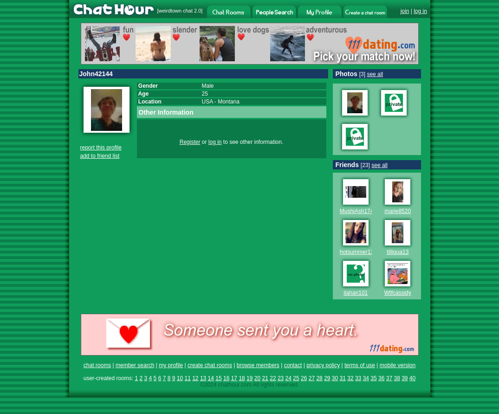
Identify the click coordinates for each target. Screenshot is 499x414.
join (405, 11)
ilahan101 (355, 293)
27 (312, 378)
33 (358, 378)
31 (343, 378)
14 (211, 378)
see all (375, 74)
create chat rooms (210, 365)
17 (234, 378)
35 (373, 378)
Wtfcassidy (397, 293)
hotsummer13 (357, 252)
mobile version (397, 365)
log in (420, 11)
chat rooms (97, 365)
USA (207, 101)
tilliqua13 (397, 252)
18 (242, 378)
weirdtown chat (176, 10)
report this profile (101, 147)
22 (273, 378)
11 (187, 378)
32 (350, 378)
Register (190, 142)
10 (180, 378)
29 (327, 378)
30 (335, 378)
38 (397, 378)
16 (226, 378)
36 (381, 378)
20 (257, 378)
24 (288, 378)
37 (389, 378)
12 (195, 378)
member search (135, 365)
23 (281, 378)
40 (412, 378)
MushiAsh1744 (358, 211)
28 (319, 378)
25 (296, 378)
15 (218, 378)
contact (293, 365)
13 (203, 378)
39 (405, 378)
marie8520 (397, 211)
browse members (258, 365)
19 (249, 378)
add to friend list (100, 156)
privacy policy (323, 365)
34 (366, 378)
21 (265, 378)
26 (304, 378)
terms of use (359, 365)
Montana (229, 101)
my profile (171, 365)
